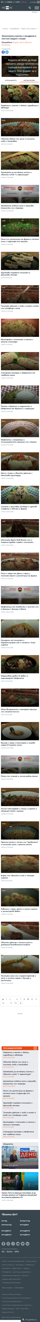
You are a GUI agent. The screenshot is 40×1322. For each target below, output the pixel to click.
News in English (7, 1288)
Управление (29, 1265)
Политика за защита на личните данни (16, 1298)
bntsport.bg (25, 1221)
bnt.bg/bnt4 (25, 1235)
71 (11, 1003)
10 (32, 999)
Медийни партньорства (11, 1279)
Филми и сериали (8, 1265)
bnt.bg (4, 1221)
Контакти (6, 1268)
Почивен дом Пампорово (11, 1282)
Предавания (14, 28)
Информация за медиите (11, 1275)
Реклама (34, 12)
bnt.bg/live (24, 1225)
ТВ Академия (6, 1272)
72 (16, 1003)
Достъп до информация (21, 1272)
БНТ (2, 2)
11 (36, 999)
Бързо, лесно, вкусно (28, 28)
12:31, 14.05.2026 (8, 1200)
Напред (26, 1268)
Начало (5, 28)
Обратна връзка (8, 1308)
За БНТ (4, 1261)
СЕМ (17, 1308)
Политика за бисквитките (12, 1301)
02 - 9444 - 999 (10, 1251)
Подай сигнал (16, 1268)
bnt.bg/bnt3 (25, 1231)
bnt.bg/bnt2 (6, 1235)
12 (3, 1003)
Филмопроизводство (16, 1261)
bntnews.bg (6, 1225)
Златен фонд (31, 1261)
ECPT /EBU (24, 1308)
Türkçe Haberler (19, 1288)
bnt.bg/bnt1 (6, 1231)
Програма (19, 1265)
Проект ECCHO (7, 1312)
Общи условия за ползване (11, 1294)
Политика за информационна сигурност (16, 1305)
